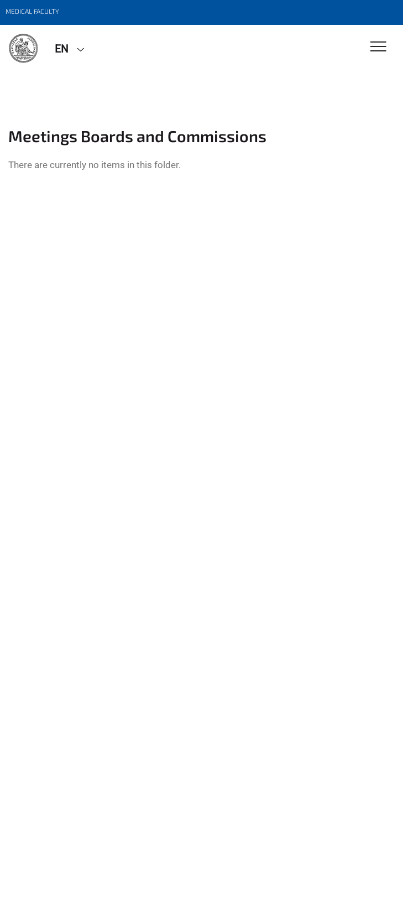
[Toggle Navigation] (378, 47)
